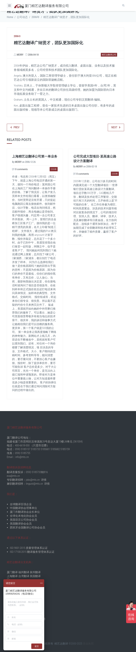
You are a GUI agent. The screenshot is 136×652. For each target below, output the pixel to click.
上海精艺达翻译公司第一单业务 (34, 156)
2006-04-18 (33, 54)
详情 (43, 479)
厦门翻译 (12, 572)
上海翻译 (12, 576)
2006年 (35, 17)
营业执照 (88, 643)
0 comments (20, 169)
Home (10, 17)
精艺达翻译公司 (109, 55)
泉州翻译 (35, 572)
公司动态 (22, 17)
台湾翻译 (23, 576)
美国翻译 (35, 576)
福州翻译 (23, 572)
